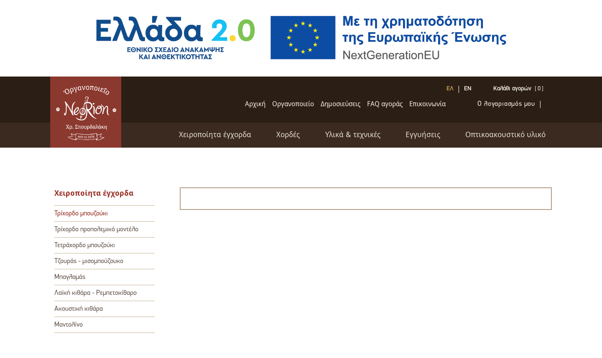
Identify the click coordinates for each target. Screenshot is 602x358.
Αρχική (255, 104)
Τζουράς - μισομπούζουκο (88, 261)
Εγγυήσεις (423, 135)
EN (468, 89)
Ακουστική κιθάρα (78, 309)
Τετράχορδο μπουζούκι (84, 245)
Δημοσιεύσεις (340, 104)
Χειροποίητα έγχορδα (215, 135)
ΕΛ (450, 89)
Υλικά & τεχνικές (352, 135)
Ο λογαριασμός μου (506, 104)
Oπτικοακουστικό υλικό (505, 135)
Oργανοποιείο (293, 104)
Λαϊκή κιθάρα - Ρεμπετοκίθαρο (95, 293)
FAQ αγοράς (385, 104)
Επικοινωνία (427, 104)
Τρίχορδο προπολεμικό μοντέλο (96, 229)
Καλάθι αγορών (512, 89)
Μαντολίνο (68, 325)
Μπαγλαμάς (69, 277)
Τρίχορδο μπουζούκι (81, 213)
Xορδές (288, 135)
